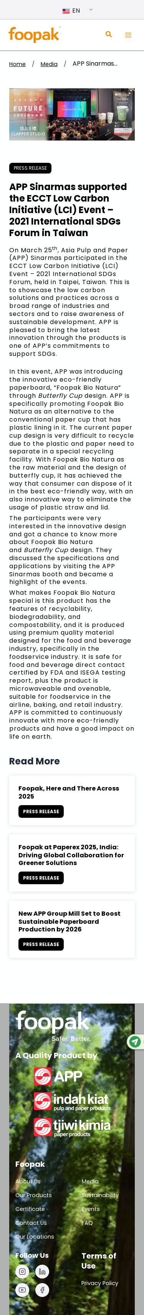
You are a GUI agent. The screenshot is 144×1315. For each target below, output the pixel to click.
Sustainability (100, 1195)
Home (17, 64)
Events (91, 1209)
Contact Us (31, 1223)
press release (30, 168)
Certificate (30, 1209)
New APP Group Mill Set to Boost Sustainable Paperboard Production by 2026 (69, 921)
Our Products (33, 1195)
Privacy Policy (99, 1283)
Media (49, 64)
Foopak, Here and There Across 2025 (68, 792)
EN (71, 10)
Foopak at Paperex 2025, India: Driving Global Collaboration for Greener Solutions (71, 855)
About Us (28, 1181)
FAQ (87, 1223)
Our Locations (34, 1237)
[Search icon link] (109, 35)
